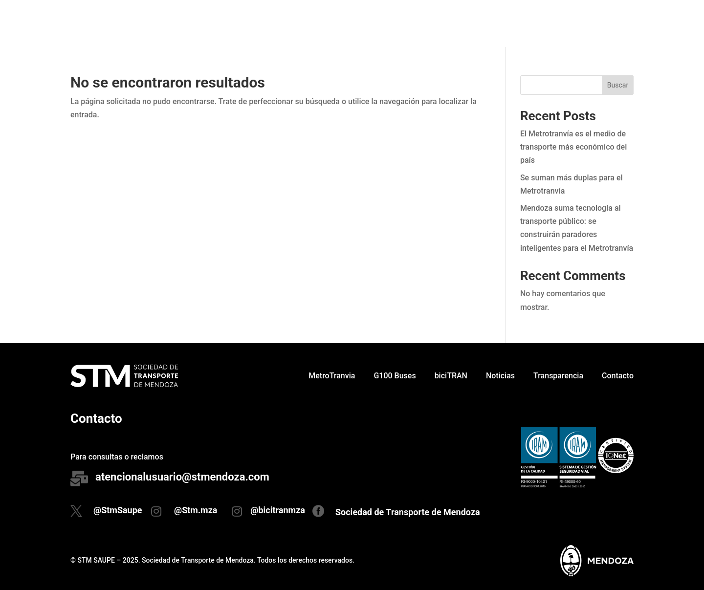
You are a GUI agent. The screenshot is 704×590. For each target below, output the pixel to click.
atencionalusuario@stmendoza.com (182, 477)
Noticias (500, 23)
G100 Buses (395, 23)
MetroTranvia (331, 23)
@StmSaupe (117, 510)
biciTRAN (451, 23)
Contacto (618, 23)
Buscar (617, 85)
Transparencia (558, 23)
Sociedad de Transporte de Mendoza (407, 512)
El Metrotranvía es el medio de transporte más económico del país (573, 147)
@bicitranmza (277, 510)
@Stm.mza (196, 510)
